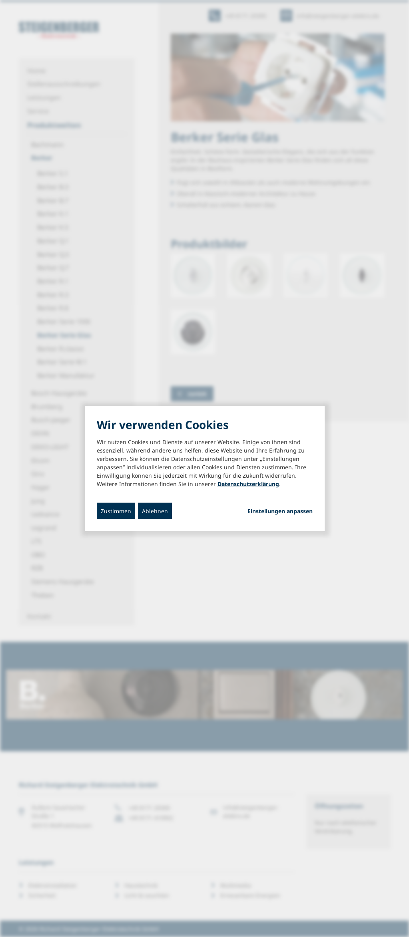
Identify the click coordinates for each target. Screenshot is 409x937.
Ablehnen (155, 510)
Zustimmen (116, 510)
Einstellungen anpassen (280, 511)
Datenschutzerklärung (248, 483)
